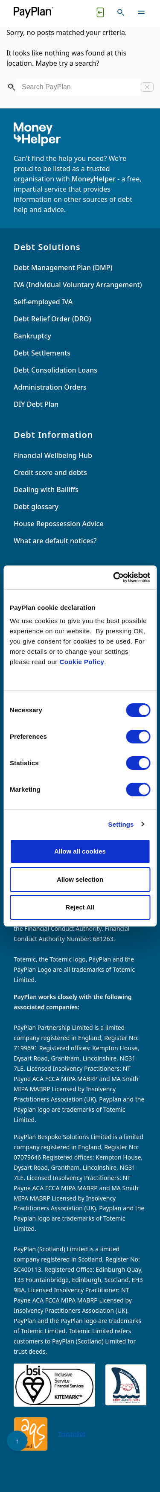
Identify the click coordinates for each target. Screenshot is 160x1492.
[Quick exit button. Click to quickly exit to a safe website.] (100, 12)
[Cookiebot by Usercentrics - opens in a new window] (114, 577)
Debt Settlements (42, 353)
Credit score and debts (50, 472)
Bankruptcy (32, 336)
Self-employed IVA (43, 301)
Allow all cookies (80, 851)
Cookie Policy (81, 661)
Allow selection (80, 879)
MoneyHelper (94, 179)
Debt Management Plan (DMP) (63, 267)
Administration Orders (50, 387)
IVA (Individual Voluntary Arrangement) (78, 284)
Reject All (80, 907)
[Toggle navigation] (141, 12)
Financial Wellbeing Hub (53, 455)
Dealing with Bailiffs (46, 489)
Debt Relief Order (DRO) (52, 318)
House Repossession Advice (59, 523)
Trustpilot (71, 1434)
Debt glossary (36, 506)
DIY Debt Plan (36, 404)
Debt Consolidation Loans (55, 370)
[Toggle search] (120, 12)
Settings (121, 824)
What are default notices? (55, 540)
